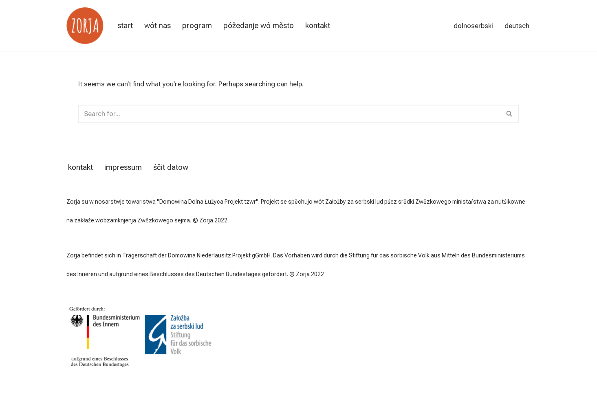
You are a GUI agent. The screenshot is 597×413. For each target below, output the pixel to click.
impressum (123, 167)
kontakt (317, 25)
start (125, 25)
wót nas (157, 25)
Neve (74, 399)
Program (197, 25)
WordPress (152, 399)
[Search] (289, 114)
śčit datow (170, 167)
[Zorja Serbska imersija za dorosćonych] (85, 25)
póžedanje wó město (258, 25)
